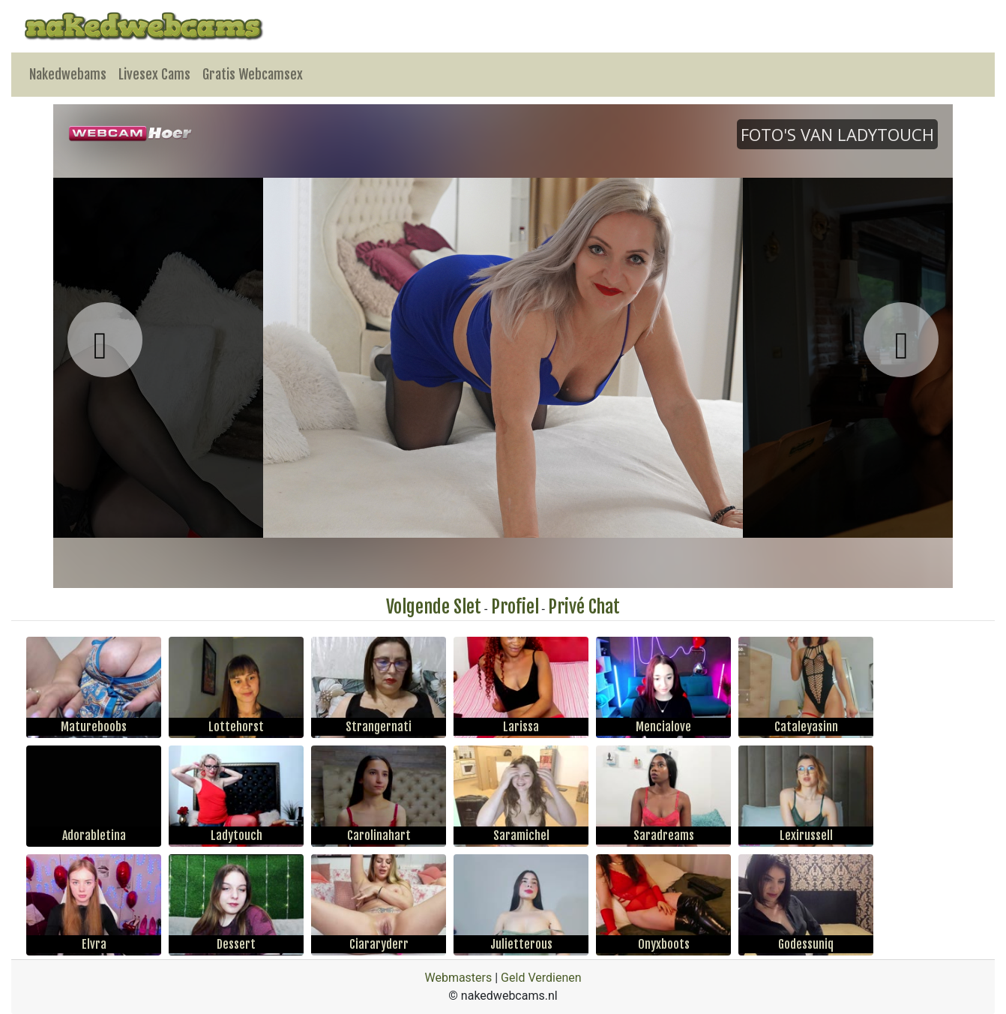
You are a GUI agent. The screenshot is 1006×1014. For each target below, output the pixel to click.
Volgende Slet (433, 607)
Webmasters (458, 977)
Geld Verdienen (541, 977)
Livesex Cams (154, 74)
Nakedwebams (67, 74)
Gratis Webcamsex (252, 74)
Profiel (515, 607)
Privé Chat (584, 607)
